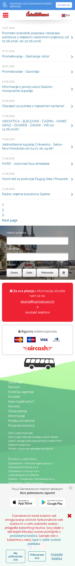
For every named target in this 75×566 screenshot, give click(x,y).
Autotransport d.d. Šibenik (23, 475)
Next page (10, 220)
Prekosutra (47, 272)
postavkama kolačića (23, 536)
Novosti (13, 387)
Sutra (29, 272)
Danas (14, 272)
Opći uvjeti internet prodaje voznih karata (33, 436)
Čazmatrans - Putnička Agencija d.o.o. (30, 463)
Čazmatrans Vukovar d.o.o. (24, 471)
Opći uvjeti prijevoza (20, 432)
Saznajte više (64, 5)
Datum (11, 264)
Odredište (13, 248)
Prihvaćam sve (37, 556)
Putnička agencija (21, 392)
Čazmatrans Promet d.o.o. (23, 467)
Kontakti (14, 397)
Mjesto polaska (16, 232)
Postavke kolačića (57, 556)
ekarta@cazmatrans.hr (38, 301)
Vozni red (15, 382)
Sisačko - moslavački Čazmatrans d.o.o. (31, 479)
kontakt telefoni (37, 312)
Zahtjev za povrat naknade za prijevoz (30, 448)
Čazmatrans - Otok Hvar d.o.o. (26, 482)
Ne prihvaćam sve (16, 556)
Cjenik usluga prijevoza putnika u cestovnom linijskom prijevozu (35, 442)
